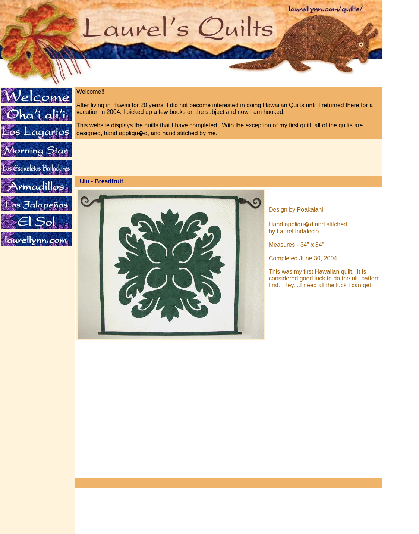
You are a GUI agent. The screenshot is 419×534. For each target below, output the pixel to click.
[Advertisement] (35, 276)
